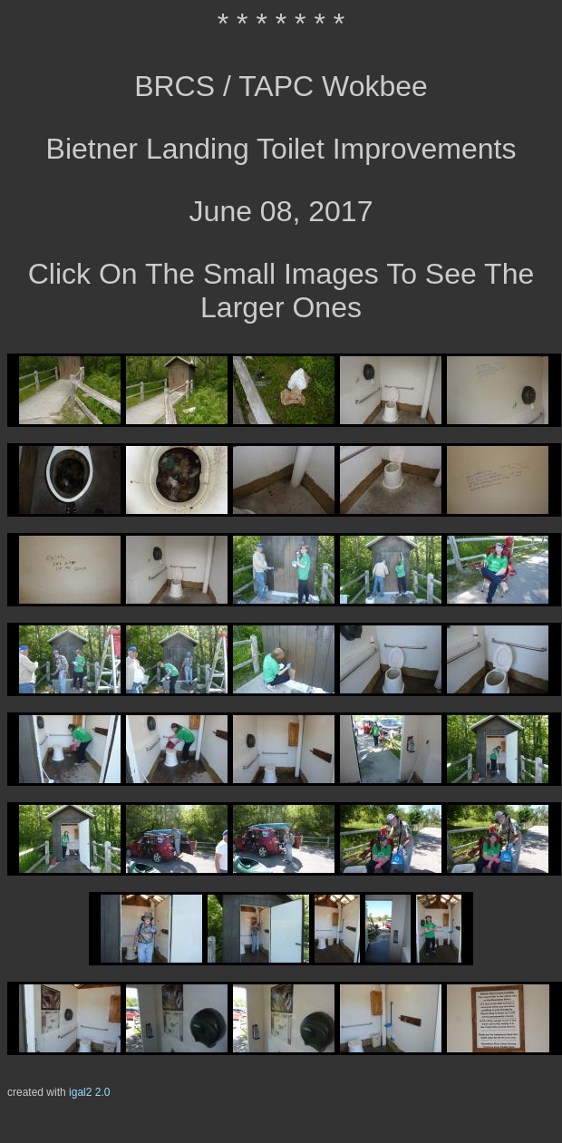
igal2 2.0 (89, 1092)
